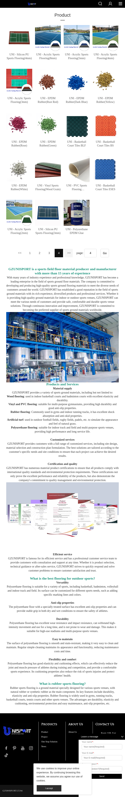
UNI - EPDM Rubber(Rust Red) (48, 100)
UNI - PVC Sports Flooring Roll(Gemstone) (76, 187)
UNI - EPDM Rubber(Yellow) (105, 100)
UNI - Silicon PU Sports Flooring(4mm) (19, 56)
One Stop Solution (49, 742)
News (43, 746)
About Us (72, 732)
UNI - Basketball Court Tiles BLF (76, 143)
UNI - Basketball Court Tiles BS (105, 143)
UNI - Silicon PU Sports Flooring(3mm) (48, 231)
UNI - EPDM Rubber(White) (19, 187)
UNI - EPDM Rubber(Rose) (19, 143)
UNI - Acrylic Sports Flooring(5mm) (76, 56)
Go (105, 253)
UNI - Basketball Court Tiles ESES (105, 187)
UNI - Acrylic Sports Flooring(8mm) (48, 56)
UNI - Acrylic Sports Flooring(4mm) (105, 56)
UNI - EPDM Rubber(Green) (48, 143)
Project (44, 737)
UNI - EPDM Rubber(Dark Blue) (76, 100)
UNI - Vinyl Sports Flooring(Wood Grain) (48, 187)
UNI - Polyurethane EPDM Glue (77, 231)
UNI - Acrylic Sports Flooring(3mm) (19, 100)
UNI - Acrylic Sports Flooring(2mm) (19, 231)
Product (62, 15)
